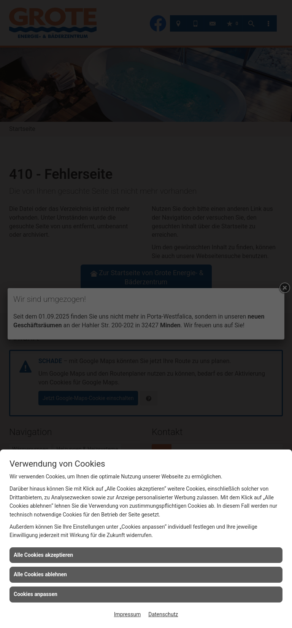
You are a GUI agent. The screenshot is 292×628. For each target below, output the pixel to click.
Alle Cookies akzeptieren (43, 555)
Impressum (127, 614)
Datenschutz (163, 614)
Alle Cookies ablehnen (40, 574)
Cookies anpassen (35, 594)
